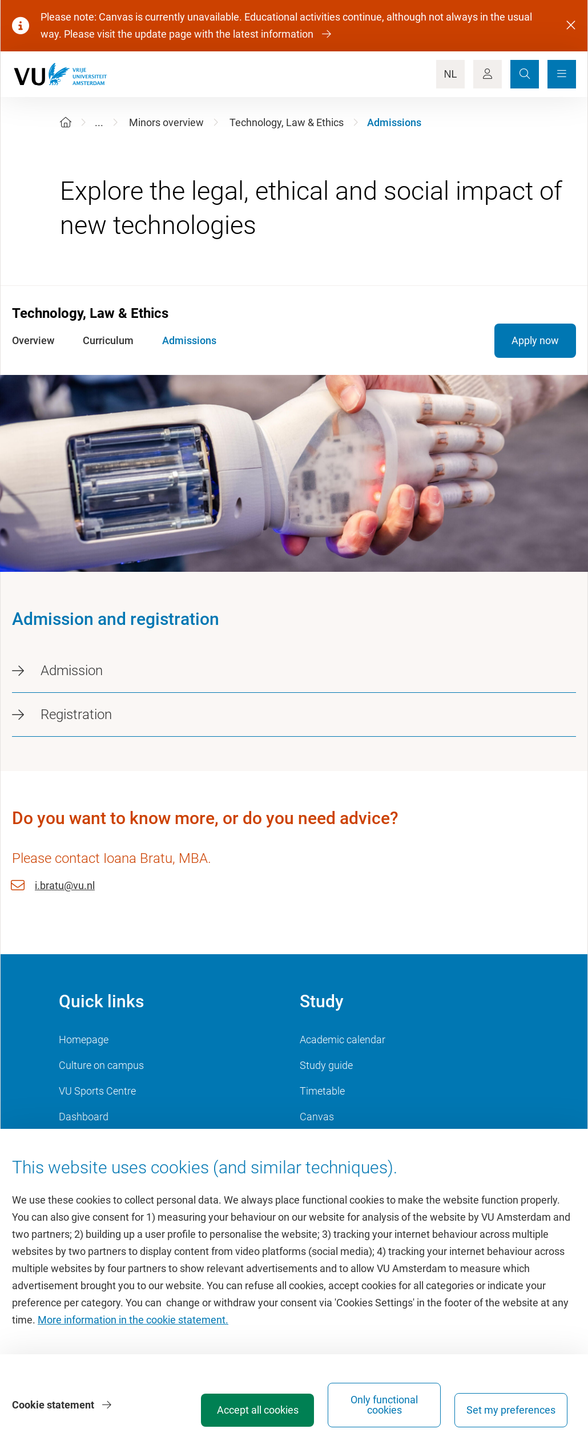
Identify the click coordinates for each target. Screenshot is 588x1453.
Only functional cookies (384, 1405)
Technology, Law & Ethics (286, 122)
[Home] (65, 122)
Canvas (317, 1117)
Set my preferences (510, 1410)
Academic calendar (342, 1040)
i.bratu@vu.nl (65, 885)
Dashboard (83, 1117)
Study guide (326, 1065)
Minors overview (166, 122)
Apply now (535, 340)
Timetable (322, 1091)
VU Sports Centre (97, 1091)
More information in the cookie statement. (133, 1320)
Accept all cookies (258, 1410)
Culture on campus (101, 1065)
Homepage (83, 1040)
